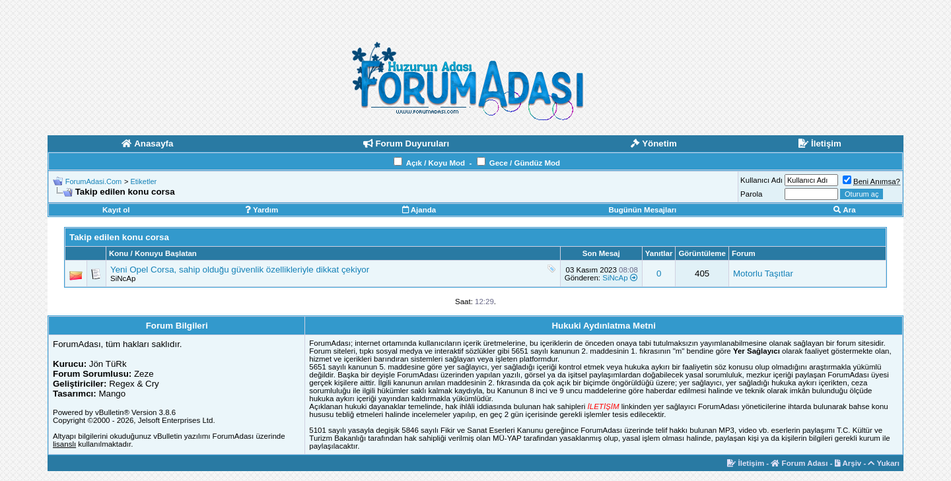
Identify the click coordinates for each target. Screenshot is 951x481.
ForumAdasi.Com (93, 181)
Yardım (261, 210)
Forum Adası (799, 463)
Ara (844, 210)
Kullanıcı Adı (761, 180)
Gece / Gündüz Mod (524, 163)
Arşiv (848, 463)
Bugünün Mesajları (642, 210)
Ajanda (419, 210)
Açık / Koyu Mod (435, 163)
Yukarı (883, 463)
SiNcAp (122, 278)
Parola (751, 194)
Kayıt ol (116, 210)
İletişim (745, 463)
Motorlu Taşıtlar (763, 273)
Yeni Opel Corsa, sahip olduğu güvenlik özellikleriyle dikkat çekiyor (239, 269)
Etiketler (143, 181)
